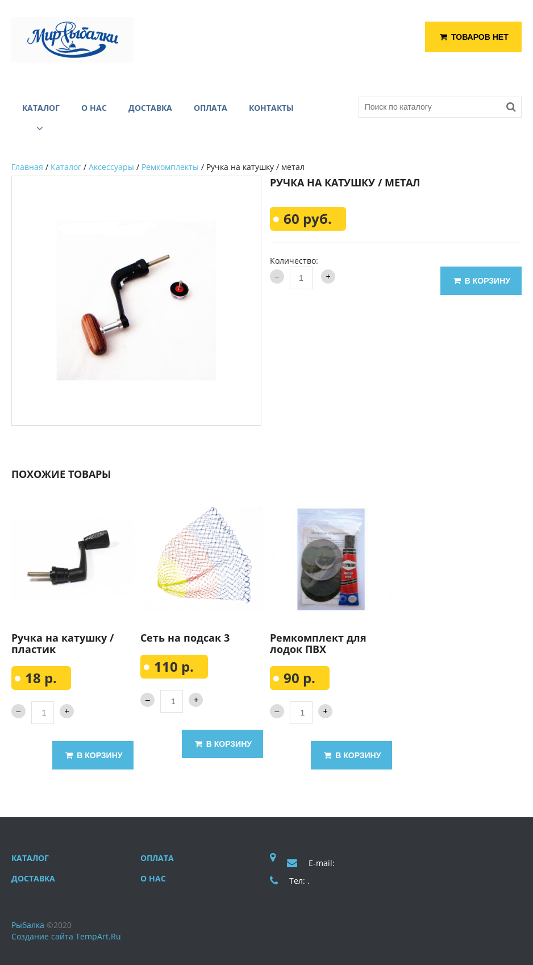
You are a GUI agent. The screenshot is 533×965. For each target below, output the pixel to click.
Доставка (33, 878)
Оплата (157, 857)
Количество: (294, 260)
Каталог (66, 166)
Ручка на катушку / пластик (62, 643)
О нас (153, 878)
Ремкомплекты (170, 166)
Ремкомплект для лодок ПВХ (318, 643)
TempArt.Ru (98, 936)
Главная (27, 166)
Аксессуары (111, 166)
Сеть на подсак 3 (185, 637)
